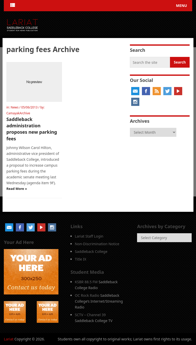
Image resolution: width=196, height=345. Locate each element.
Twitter (167, 91)
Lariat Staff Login (89, 236)
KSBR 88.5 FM (86, 281)
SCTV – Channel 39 (90, 314)
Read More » (16, 188)
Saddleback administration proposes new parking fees (31, 129)
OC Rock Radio (87, 295)
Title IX (80, 259)
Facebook (146, 91)
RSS (157, 91)
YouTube (178, 91)
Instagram (135, 102)
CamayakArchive (18, 113)
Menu (181, 5)
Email (135, 91)
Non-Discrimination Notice (97, 243)
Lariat (9, 339)
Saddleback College (91, 251)
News (15, 107)
